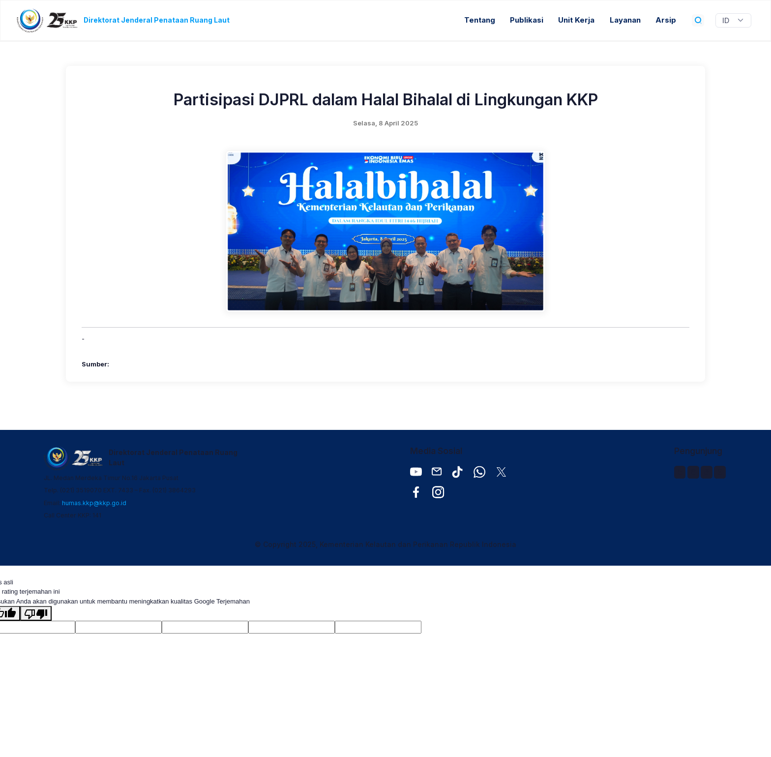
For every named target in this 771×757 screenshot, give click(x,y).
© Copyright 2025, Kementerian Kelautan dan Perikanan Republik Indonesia (385, 544)
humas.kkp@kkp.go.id (94, 503)
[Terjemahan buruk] (36, 613)
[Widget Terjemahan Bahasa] (733, 20)
